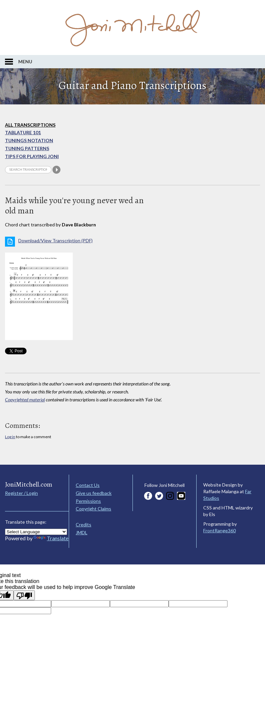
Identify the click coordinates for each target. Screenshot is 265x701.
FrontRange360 (219, 530)
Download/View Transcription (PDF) (55, 240)
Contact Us (88, 485)
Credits (83, 524)
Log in (10, 436)
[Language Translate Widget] (36, 532)
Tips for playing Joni (32, 156)
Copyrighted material (25, 399)
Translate (51, 538)
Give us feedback (94, 493)
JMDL (81, 532)
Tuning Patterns (27, 148)
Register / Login (21, 493)
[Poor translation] (24, 595)
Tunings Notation (29, 140)
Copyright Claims (93, 508)
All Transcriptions (30, 125)
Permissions (88, 501)
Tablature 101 (23, 132)
